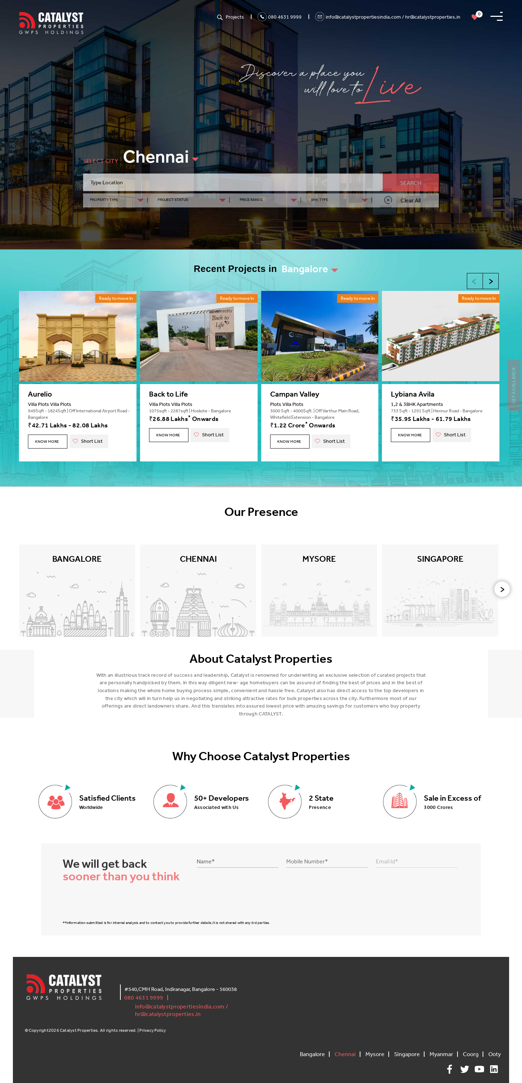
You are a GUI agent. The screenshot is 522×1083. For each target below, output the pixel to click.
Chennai (156, 156)
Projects (235, 17)
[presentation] (502, 589)
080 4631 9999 (285, 17)
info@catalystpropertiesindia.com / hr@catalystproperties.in (393, 17)
